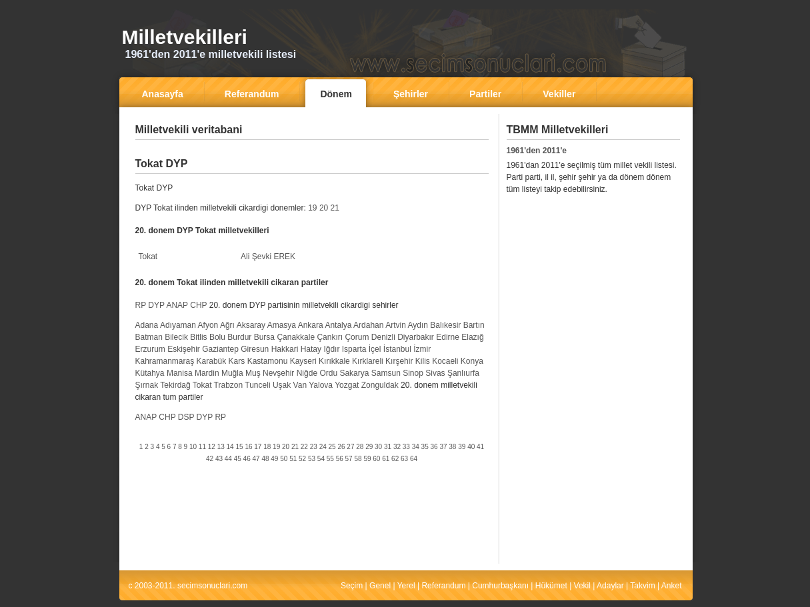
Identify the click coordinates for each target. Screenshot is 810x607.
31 (387, 446)
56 (339, 458)
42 (209, 458)
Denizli (383, 337)
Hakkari (285, 349)
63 (404, 458)
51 (293, 458)
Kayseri (303, 361)
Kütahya (150, 373)
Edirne (447, 337)
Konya (472, 361)
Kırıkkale (334, 361)
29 (369, 446)
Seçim (352, 585)
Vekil (582, 585)
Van (300, 385)
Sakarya (354, 373)
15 (239, 446)
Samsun (386, 373)
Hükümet (551, 585)
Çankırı (330, 337)
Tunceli (257, 385)
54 (321, 458)
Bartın (474, 325)
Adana (147, 325)
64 (413, 458)
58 (357, 458)
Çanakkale (296, 337)
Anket (671, 585)
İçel (375, 349)
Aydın (418, 325)
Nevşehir (278, 373)
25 (332, 446)
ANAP (176, 305)
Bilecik (176, 337)
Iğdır (331, 349)
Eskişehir (183, 349)
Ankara (310, 325)
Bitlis (198, 337)
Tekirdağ (175, 385)
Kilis (422, 361)
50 (283, 458)
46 (247, 458)
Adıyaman (178, 325)
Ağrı (227, 325)
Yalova (321, 385)
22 (304, 446)
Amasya (281, 325)
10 (193, 446)
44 (228, 458)
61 (385, 458)
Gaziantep (220, 349)
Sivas (435, 373)
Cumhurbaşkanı (500, 585)
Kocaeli (445, 361)
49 (274, 458)
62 (395, 458)
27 (350, 446)
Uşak (282, 385)
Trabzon (228, 385)
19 (312, 208)
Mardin (207, 373)
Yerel (406, 585)
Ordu (328, 373)
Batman (149, 337)
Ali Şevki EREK (268, 256)
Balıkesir (445, 325)
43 (219, 458)
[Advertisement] (312, 150)
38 (452, 446)
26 (341, 446)
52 (302, 458)
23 (313, 446)
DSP (186, 417)
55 (330, 458)
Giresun (255, 349)
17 (257, 446)
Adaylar (610, 585)
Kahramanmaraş (165, 361)
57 (349, 458)
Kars (237, 361)
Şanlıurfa (463, 373)
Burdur (239, 337)
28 (359, 446)
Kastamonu (267, 361)
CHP (198, 305)
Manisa (180, 373)
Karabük (212, 361)
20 (323, 208)
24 (323, 446)
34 (415, 446)
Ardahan (368, 325)
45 (237, 458)
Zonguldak (380, 385)
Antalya (338, 325)
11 (202, 446)
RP (140, 305)
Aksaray (251, 325)
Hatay (311, 349)
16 (248, 446)
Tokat (148, 256)
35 (425, 446)
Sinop (413, 373)
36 (434, 446)
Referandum (443, 585)
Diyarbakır (415, 337)
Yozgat (347, 385)
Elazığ (472, 337)
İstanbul (397, 349)
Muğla (232, 373)
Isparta (354, 349)
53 (311, 458)
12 (211, 446)
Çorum (357, 337)
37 (443, 446)
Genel (380, 585)
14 (230, 446)
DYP (156, 305)
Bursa (264, 337)
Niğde (307, 373)
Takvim (642, 585)
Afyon (208, 325)
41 (480, 446)
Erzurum (150, 349)
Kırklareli (367, 361)
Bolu (217, 337)
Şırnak (147, 385)
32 (397, 446)
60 (376, 458)
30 (378, 446)
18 (267, 446)
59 (367, 458)
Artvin (395, 325)
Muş (253, 373)
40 (471, 446)
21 (335, 208)
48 (265, 458)
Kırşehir (399, 361)
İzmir (422, 349)
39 (461, 446)
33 (406, 446)
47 (256, 458)
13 (221, 446)
